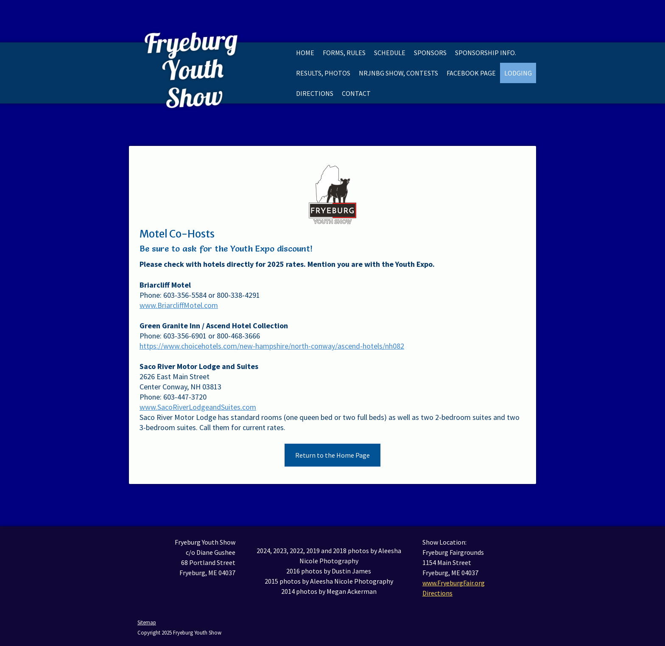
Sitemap (146, 622)
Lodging (518, 73)
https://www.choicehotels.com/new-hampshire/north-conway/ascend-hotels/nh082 (272, 346)
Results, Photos (323, 73)
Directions (314, 93)
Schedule (389, 52)
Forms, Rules (344, 52)
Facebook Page (471, 73)
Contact (356, 93)
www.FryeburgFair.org (453, 583)
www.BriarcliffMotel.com (179, 305)
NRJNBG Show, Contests (398, 73)
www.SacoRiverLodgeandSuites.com (198, 407)
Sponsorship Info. (485, 52)
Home (305, 52)
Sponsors (430, 52)
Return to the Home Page (332, 455)
